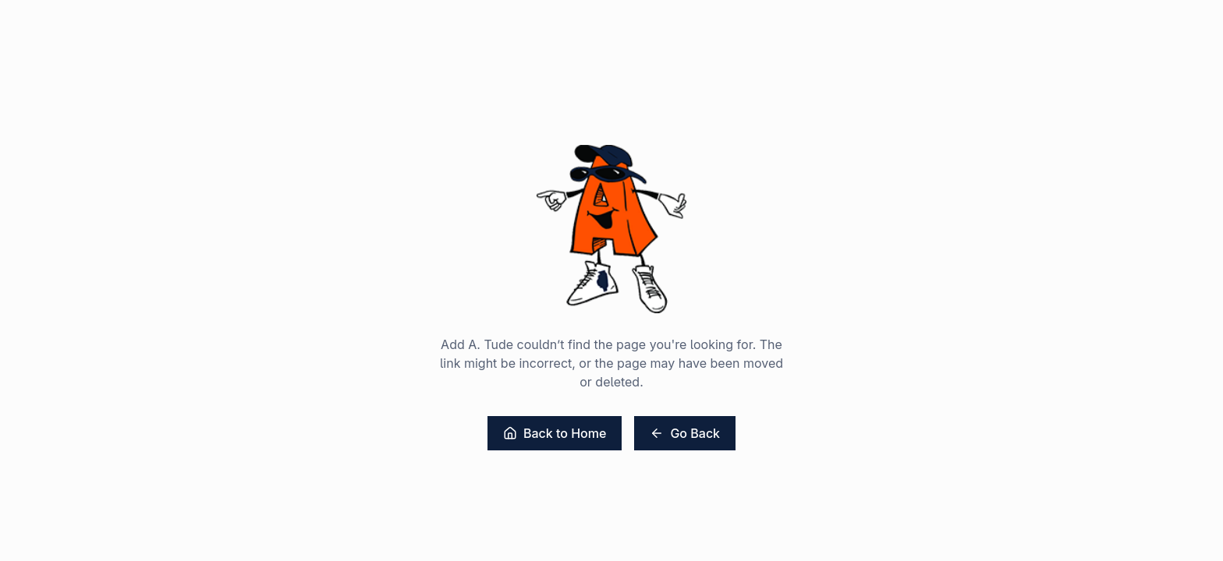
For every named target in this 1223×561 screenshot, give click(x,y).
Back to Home (554, 433)
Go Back (685, 433)
